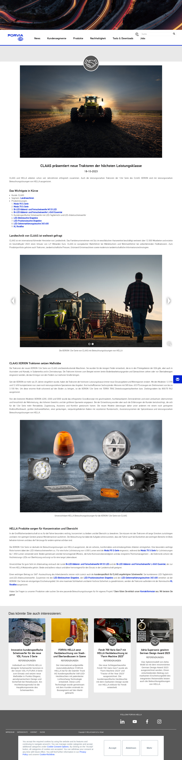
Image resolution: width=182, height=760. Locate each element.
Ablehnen (131, 748)
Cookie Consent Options (58, 747)
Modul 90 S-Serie (21, 204)
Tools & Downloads (123, 38)
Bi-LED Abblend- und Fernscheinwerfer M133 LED (35, 209)
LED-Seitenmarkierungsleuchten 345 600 (139, 578)
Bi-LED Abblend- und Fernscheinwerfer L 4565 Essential (38, 212)
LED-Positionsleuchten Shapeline (98, 578)
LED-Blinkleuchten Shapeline (66, 578)
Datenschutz (22, 733)
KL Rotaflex (19, 226)
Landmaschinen (27, 198)
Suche (42, 733)
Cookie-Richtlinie (47, 754)
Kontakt (33, 733)
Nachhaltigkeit (98, 38)
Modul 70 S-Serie (21, 206)
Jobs (142, 38)
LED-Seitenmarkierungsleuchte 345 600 (31, 223)
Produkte (78, 38)
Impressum (10, 733)
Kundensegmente (56, 38)
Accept (112, 748)
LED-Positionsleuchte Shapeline (27, 221)
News (37, 38)
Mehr (149, 748)
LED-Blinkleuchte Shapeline (26, 218)
